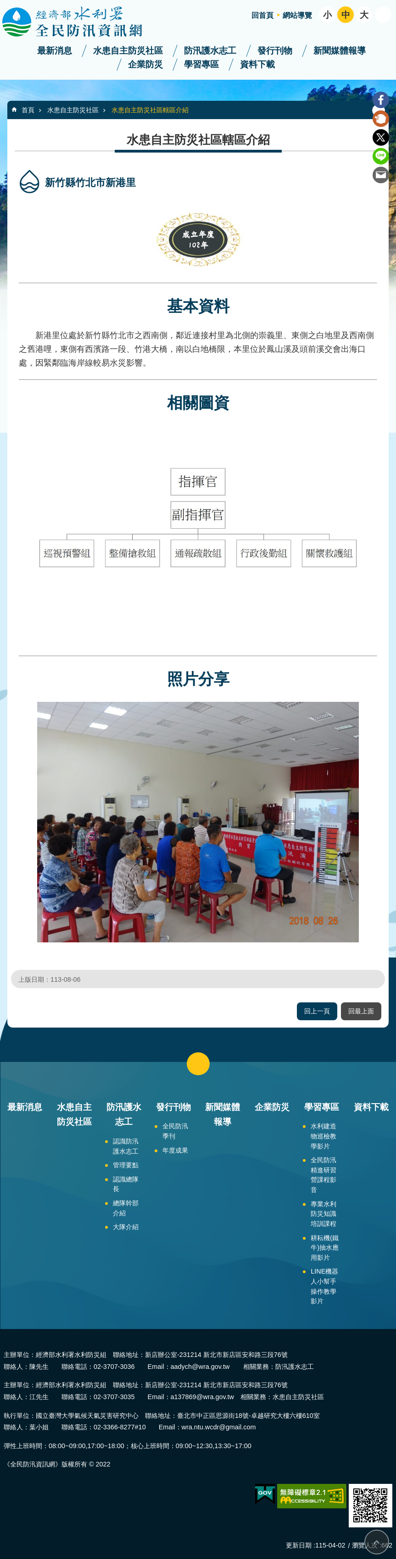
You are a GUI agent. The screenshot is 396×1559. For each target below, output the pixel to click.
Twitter (381, 137)
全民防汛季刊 (175, 1131)
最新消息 (54, 50)
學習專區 (201, 64)
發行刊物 (274, 50)
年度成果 (175, 1150)
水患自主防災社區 (128, 50)
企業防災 (145, 64)
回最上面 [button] (361, 1011)
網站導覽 (297, 15)
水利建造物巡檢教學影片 (323, 1135)
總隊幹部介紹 (126, 1208)
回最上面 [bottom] (376, 1542)
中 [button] (345, 15)
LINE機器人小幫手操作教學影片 (324, 1286)
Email (381, 175)
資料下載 (257, 64)
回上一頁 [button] (317, 1011)
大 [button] (364, 15)
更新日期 (299, 1545)
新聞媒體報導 (339, 50)
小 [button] (327, 15)
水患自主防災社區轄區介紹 (150, 110)
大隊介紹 (126, 1227)
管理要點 (126, 1165)
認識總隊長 (126, 1184)
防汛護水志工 (210, 50)
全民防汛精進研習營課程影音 (323, 1174)
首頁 (28, 110)
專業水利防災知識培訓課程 (323, 1213)
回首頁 (262, 15)
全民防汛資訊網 (80, 22)
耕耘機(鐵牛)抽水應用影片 (325, 1247)
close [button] (198, 1063)
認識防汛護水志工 (126, 1146)
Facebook (381, 100)
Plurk (381, 118)
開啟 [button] (383, 14)
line (381, 156)
